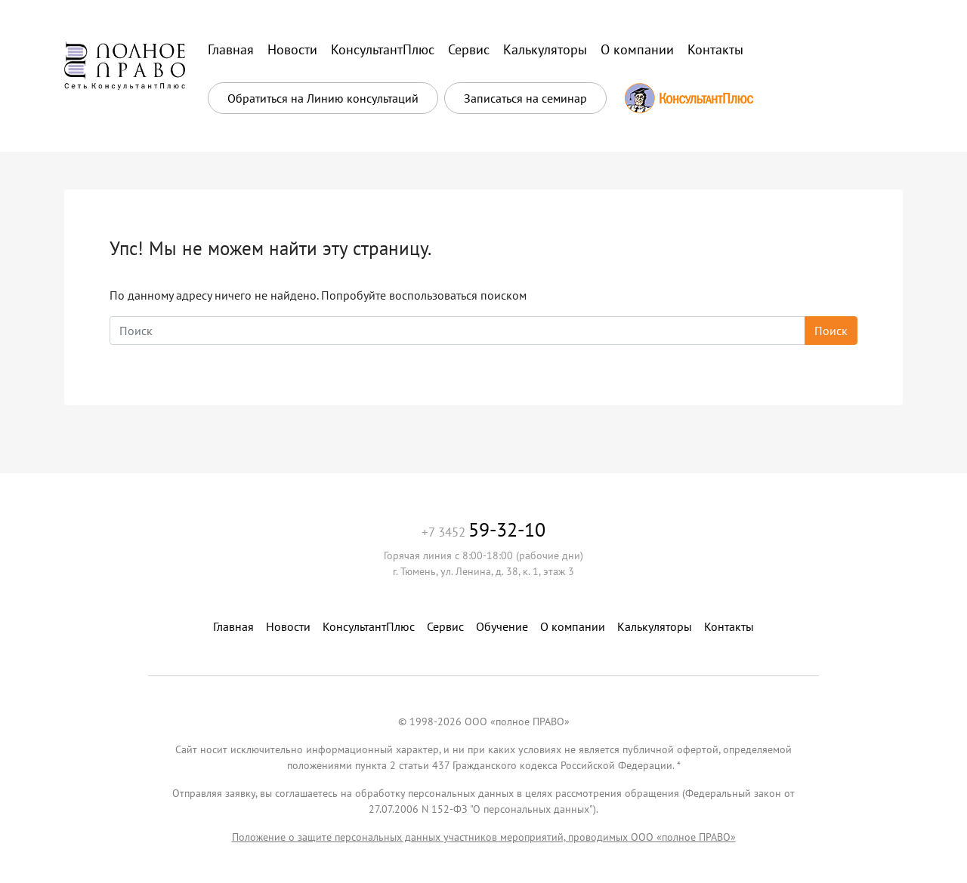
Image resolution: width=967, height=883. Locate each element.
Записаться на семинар (525, 98)
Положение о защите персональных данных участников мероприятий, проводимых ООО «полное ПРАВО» (484, 837)
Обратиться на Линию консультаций (323, 98)
